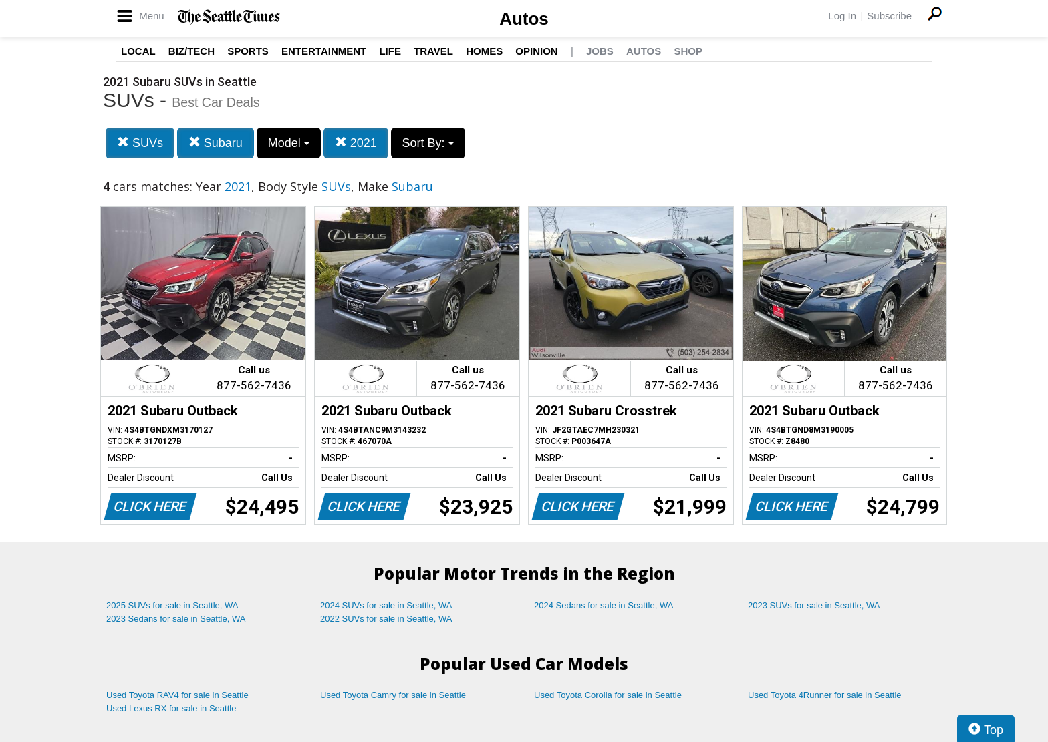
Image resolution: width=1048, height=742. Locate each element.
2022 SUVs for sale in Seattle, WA (386, 619)
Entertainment (323, 51)
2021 (356, 143)
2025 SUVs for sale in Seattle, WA (172, 605)
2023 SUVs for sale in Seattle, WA (814, 605)
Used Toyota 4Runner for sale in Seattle (825, 695)
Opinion (536, 51)
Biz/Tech (191, 51)
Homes (484, 51)
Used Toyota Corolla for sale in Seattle (608, 695)
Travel (433, 51)
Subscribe (889, 15)
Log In (842, 15)
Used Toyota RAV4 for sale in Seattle (177, 695)
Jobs (600, 51)
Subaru (215, 143)
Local (138, 51)
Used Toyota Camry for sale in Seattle (393, 695)
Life (390, 51)
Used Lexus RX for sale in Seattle (171, 708)
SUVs (140, 143)
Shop (688, 51)
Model (288, 143)
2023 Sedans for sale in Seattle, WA (175, 619)
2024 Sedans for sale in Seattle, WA (603, 605)
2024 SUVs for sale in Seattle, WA (386, 605)
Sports (248, 51)
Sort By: (428, 143)
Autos (524, 19)
